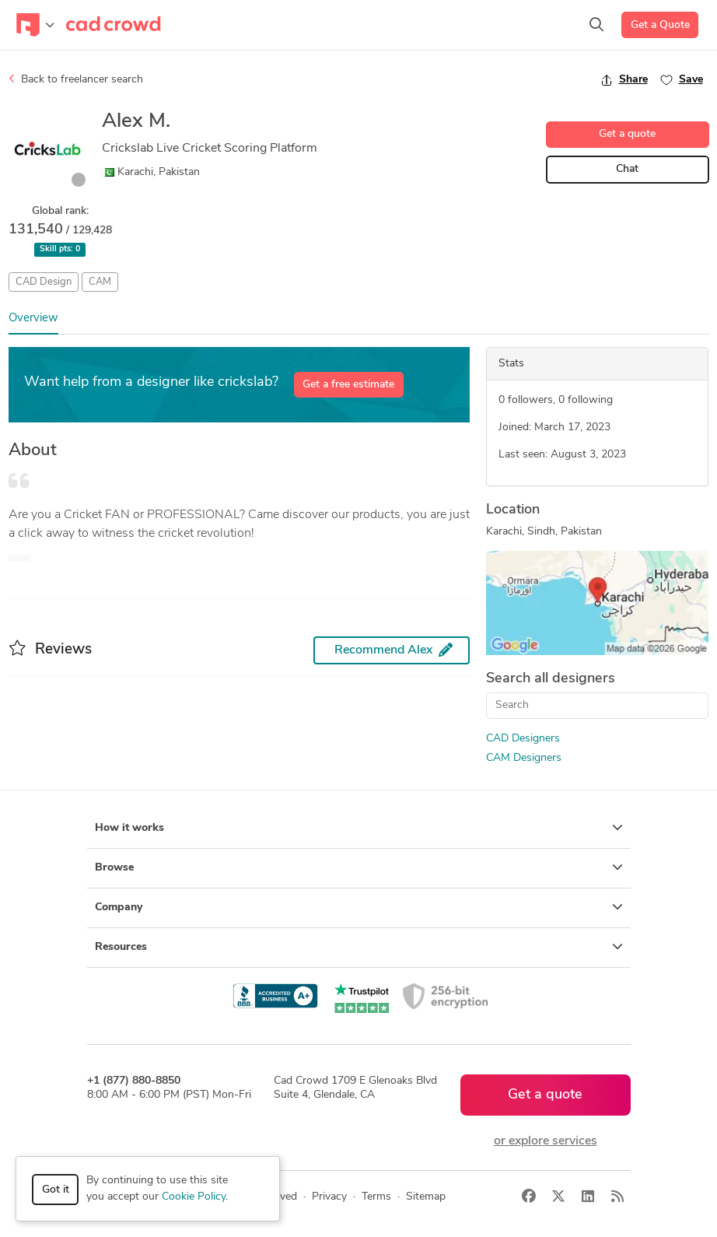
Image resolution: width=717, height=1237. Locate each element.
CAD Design (44, 282)
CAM (100, 282)
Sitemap (426, 1197)
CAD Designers (523, 739)
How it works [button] (359, 828)
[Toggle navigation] (35, 25)
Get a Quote (660, 25)
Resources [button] (359, 947)
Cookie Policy (194, 1197)
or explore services (545, 1141)
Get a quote (627, 134)
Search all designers (550, 678)
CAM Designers (523, 758)
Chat (627, 169)
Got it (55, 1190)
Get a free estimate (348, 385)
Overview (33, 318)
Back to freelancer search (76, 79)
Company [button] (359, 907)
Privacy (329, 1197)
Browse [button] (359, 867)
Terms (376, 1197)
